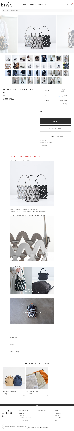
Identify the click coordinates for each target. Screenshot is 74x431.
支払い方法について (23, 415)
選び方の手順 (13, 337)
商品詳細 (12, 344)
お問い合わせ (57, 420)
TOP (4, 10)
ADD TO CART (55, 121)
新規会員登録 (57, 413)
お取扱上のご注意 (14, 352)
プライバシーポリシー (24, 420)
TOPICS (32, 4)
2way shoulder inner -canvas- (9, 391)
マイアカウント (58, 410)
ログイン (57, 415)
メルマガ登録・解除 (41, 410)
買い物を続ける (43, 145)
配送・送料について (23, 410)
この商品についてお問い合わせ (56, 136)
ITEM (24, 4)
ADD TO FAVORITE (55, 128)
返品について (43, 140)
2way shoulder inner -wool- (32, 391)
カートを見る (58, 417)
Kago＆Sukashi (14, 10)
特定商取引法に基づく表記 (46, 142)
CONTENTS (41, 4)
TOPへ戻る (37, 405)
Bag (7, 10)
